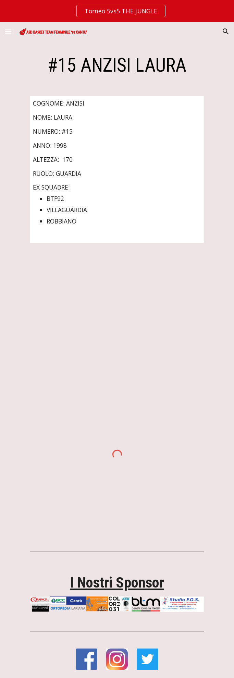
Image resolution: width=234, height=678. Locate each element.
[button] (8, 31)
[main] (117, 65)
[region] (117, 11)
